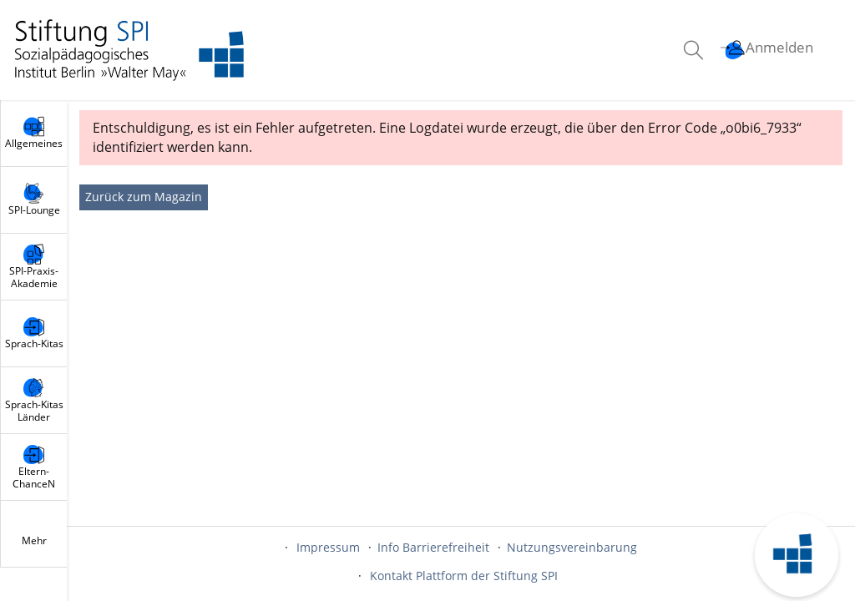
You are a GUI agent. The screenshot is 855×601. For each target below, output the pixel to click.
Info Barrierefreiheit (433, 547)
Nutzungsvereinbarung (572, 547)
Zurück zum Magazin (143, 197)
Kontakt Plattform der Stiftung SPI (464, 575)
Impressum (328, 547)
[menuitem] (695, 50)
